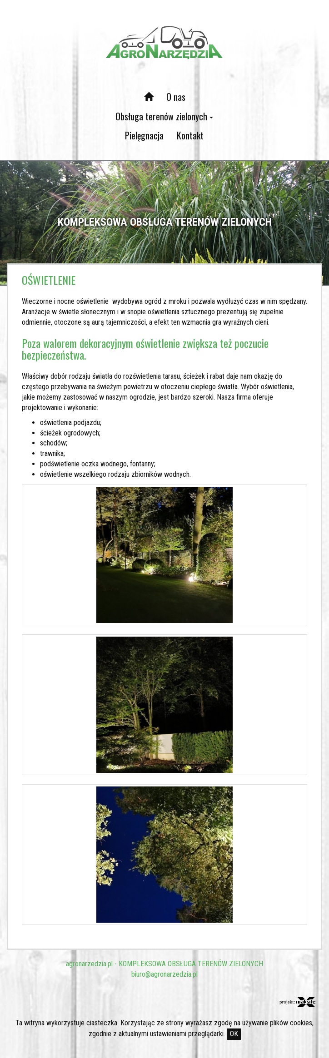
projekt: (297, 1002)
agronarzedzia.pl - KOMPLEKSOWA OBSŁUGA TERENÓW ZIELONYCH (164, 963)
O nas (175, 97)
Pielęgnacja (144, 135)
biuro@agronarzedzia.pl (164, 974)
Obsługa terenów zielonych (164, 116)
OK (234, 1033)
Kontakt (190, 135)
